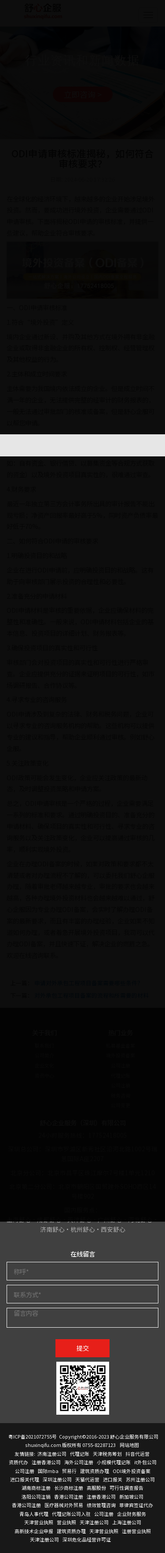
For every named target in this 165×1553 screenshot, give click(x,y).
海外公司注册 (78, 1462)
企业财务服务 (131, 1513)
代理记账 (79, 1453)
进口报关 (112, 1479)
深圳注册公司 (57, 1479)
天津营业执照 (38, 1522)
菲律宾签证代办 (136, 1504)
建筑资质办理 (94, 1470)
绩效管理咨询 (101, 1504)
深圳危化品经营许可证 (86, 1539)
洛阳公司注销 (36, 1496)
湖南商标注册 (36, 1487)
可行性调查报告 (126, 1487)
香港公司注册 (68, 1496)
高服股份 (96, 1487)
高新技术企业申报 (34, 1530)
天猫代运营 (87, 1479)
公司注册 (24, 1470)
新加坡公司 (131, 1496)
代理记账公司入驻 (71, 1513)
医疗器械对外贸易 (63, 1504)
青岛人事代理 (33, 1513)
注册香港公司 (46, 1462)
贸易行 (69, 1470)
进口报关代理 (24, 1479)
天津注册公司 (94, 1522)
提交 (83, 1347)
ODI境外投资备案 (131, 1470)
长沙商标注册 (68, 1487)
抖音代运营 (137, 1453)
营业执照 (66, 1522)
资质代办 (18, 1462)
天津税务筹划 (107, 1453)
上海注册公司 (126, 1522)
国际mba (48, 1470)
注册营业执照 (136, 1530)
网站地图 (129, 1444)
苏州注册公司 (140, 1479)
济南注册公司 (51, 1453)
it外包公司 (145, 1462)
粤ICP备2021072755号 (32, 1436)
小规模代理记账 (114, 1462)
